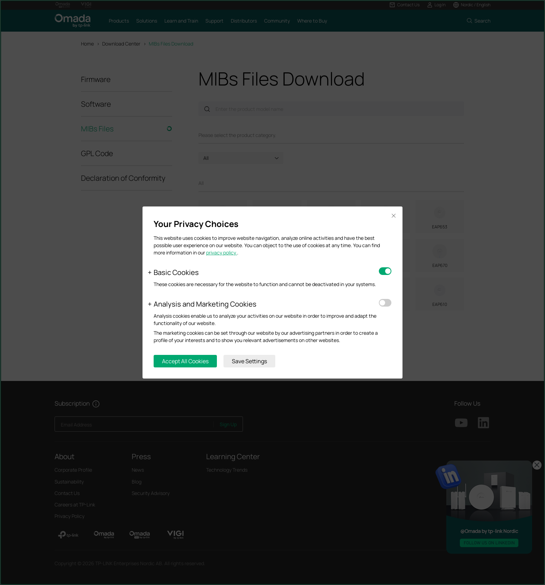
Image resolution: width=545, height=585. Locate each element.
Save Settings (249, 361)
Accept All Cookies (185, 361)
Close (393, 215)
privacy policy (221, 252)
